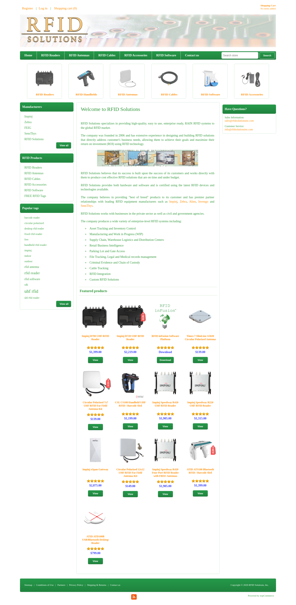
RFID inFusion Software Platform (165, 337)
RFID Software (166, 55)
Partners (61, 585)
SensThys (30, 133)
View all (64, 145)
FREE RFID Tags (35, 196)
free (26, 239)
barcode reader (32, 217)
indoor (27, 255)
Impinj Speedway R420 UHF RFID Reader (165, 404)
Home (28, 55)
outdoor (28, 261)
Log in (43, 8)
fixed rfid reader (33, 234)
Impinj (28, 116)
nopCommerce (267, 595)
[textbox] (239, 55)
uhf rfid (31, 291)
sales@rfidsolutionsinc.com (239, 120)
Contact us (192, 55)
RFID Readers (50, 55)
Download (165, 352)
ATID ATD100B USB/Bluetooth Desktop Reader (95, 540)
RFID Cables (106, 55)
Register (27, 8)
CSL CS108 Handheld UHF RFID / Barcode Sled (130, 404)
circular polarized (34, 223)
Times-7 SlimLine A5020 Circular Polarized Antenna (200, 337)
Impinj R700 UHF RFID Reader (95, 337)
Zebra (28, 122)
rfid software (32, 279)
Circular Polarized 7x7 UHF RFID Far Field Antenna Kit (95, 405)
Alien (192, 201)
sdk (26, 284)
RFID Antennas (79, 55)
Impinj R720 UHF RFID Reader (130, 337)
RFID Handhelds (86, 94)
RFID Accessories (135, 55)
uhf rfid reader (31, 297)
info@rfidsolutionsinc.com (239, 129)
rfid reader (32, 273)
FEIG (27, 127)
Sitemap (28, 585)
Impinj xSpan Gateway (95, 469)
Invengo (203, 201)
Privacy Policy (76, 585)
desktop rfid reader (34, 228)
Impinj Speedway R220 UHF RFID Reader (200, 404)
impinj (28, 250)
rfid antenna (31, 267)
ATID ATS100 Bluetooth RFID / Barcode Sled (200, 471)
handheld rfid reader (35, 244)
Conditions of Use (45, 585)
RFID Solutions (34, 139)
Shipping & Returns (96, 585)
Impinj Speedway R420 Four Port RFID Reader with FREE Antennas (165, 472)
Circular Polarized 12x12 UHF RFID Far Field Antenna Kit (130, 472)
